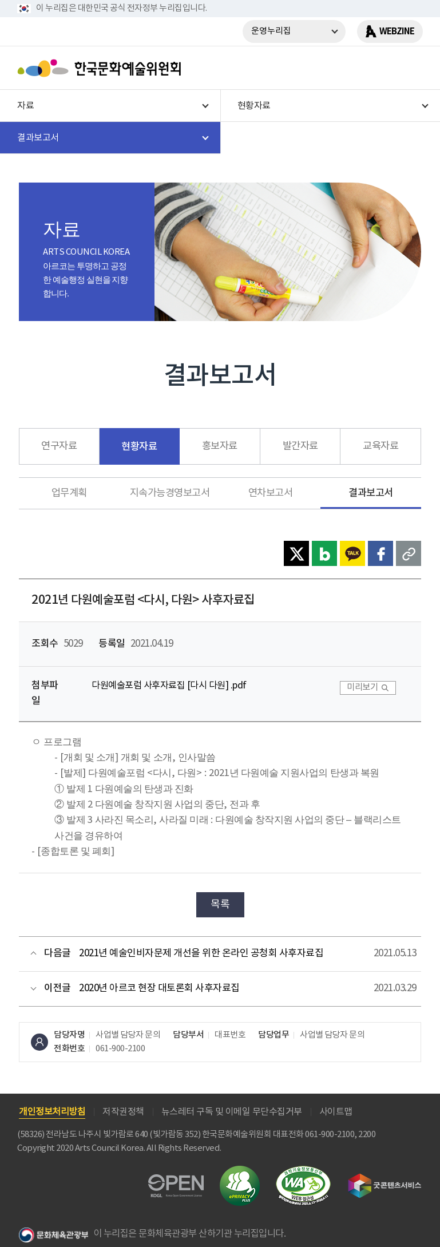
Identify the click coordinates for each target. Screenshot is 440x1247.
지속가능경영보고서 (170, 493)
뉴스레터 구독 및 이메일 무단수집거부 (231, 1112)
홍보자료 (219, 446)
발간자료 (300, 446)
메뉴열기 (409, 68)
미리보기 (362, 687)
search (379, 68)
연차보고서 (270, 493)
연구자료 (59, 446)
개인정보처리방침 (52, 1112)
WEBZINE (396, 31)
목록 (220, 904)
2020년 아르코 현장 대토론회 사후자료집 (159, 988)
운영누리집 (271, 31)
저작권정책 (123, 1112)
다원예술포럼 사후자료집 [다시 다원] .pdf (169, 685)
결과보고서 (370, 493)
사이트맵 (335, 1112)
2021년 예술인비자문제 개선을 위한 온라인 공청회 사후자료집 (201, 953)
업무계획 (69, 493)
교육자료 (380, 446)
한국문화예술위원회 (102, 68)
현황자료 (139, 447)
